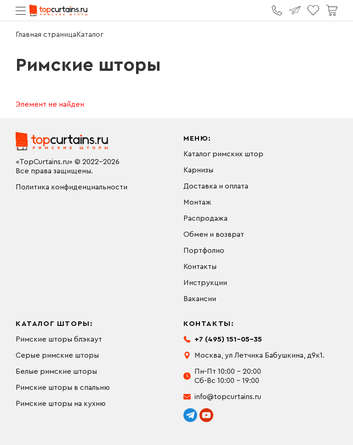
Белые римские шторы (56, 371)
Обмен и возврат (213, 234)
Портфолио (203, 250)
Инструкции (205, 282)
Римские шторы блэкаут (59, 339)
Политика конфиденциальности (71, 187)
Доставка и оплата (215, 186)
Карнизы (198, 170)
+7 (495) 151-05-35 (228, 339)
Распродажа (205, 218)
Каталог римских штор (223, 154)
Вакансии (199, 298)
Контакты (199, 266)
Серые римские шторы (57, 355)
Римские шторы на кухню (61, 403)
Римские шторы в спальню (63, 387)
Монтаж (197, 202)
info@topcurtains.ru (227, 396)
